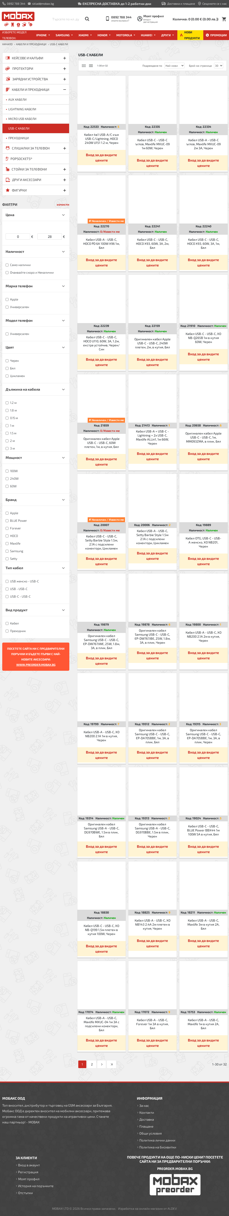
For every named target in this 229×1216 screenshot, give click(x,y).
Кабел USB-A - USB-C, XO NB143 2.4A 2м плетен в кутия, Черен (152, 924)
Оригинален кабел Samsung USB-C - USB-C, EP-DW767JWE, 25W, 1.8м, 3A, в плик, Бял (101, 642)
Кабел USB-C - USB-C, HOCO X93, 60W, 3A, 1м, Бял (203, 243)
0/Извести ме (110, 231)
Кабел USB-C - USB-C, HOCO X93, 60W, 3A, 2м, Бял (152, 243)
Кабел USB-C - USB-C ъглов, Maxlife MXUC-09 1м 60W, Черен (152, 144)
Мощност (14, 457)
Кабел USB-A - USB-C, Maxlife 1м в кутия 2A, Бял (203, 1024)
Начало (7, 44)
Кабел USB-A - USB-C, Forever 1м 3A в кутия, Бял (152, 1024)
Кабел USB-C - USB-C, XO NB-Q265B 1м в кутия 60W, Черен (203, 338)
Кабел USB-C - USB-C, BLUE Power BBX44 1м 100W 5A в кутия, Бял (203, 830)
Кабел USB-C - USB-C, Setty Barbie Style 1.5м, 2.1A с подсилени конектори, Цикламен (101, 542)
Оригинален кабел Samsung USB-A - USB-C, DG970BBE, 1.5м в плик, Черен (152, 830)
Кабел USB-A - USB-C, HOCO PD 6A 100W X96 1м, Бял (101, 243)
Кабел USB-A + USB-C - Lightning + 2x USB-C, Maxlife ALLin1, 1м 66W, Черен (152, 437)
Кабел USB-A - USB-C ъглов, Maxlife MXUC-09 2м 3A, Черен (203, 144)
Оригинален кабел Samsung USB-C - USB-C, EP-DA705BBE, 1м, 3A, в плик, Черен (203, 736)
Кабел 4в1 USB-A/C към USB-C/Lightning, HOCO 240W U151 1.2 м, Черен (101, 139)
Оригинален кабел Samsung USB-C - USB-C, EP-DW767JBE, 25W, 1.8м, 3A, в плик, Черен (152, 636)
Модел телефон (19, 320)
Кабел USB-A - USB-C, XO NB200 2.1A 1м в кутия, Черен (101, 736)
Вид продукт (17, 610)
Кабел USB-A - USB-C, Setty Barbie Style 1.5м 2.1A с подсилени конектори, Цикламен (152, 537)
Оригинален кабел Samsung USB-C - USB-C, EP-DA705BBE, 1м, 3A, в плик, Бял (152, 736)
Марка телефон (19, 286)
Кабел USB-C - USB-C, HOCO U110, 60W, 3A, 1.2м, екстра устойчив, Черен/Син (101, 343)
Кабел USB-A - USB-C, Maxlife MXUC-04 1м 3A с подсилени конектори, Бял (101, 1024)
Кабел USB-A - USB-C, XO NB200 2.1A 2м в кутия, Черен (203, 636)
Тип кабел (14, 568)
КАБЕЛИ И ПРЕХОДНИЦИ (31, 44)
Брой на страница (200, 65)
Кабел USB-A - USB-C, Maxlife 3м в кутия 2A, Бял (203, 924)
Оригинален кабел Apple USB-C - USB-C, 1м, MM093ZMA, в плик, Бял (203, 437)
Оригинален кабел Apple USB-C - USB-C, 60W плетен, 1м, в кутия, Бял (101, 443)
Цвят (10, 347)
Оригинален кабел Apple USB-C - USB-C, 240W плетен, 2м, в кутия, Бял (152, 343)
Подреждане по (152, 65)
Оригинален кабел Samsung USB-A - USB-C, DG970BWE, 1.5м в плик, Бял (101, 830)
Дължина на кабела (23, 389)
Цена (10, 215)
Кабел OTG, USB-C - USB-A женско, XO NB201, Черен (203, 542)
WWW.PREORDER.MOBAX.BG (35, 665)
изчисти (63, 204)
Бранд (11, 499)
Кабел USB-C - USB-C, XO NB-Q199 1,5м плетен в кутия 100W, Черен (101, 930)
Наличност (15, 251)
